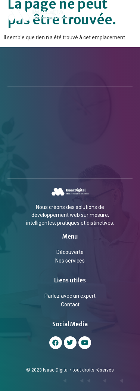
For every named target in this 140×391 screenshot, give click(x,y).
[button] (128, 14)
